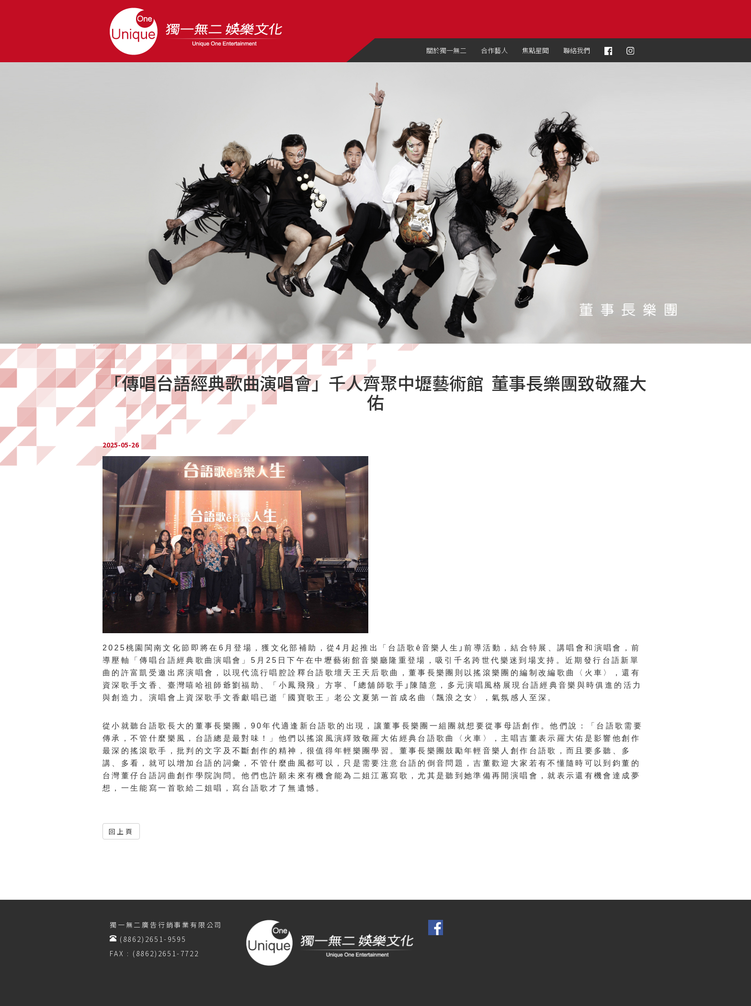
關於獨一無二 (446, 50)
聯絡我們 (576, 50)
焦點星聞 (535, 50)
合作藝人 (494, 50)
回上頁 (121, 831)
